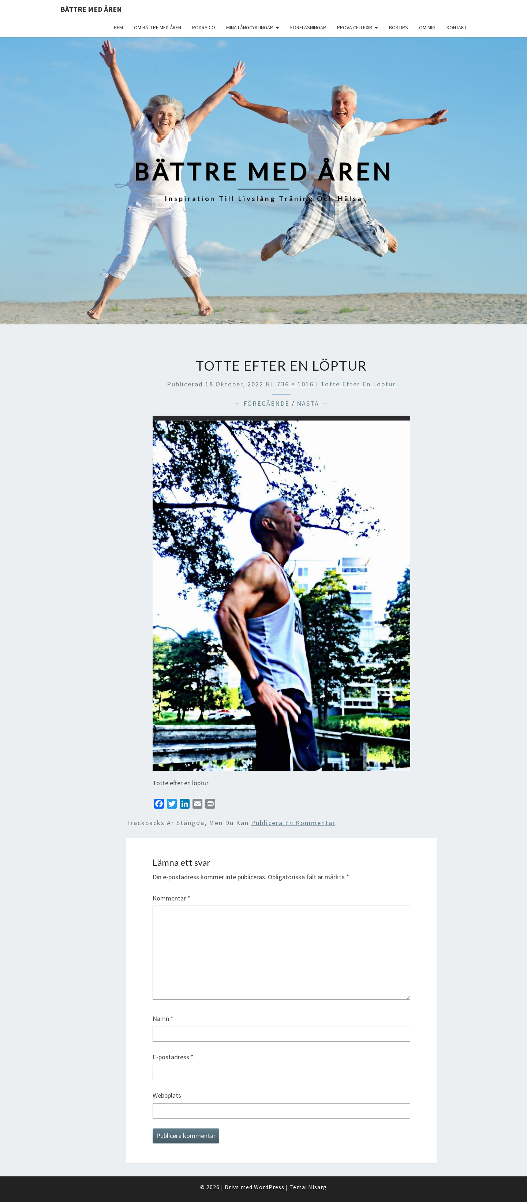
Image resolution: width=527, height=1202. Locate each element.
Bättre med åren (91, 9)
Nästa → (313, 403)
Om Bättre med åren (157, 27)
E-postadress (173, 1057)
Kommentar (171, 898)
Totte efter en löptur (358, 384)
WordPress (269, 1187)
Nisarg (317, 1187)
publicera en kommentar (293, 823)
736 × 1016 (295, 384)
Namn (163, 1018)
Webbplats (167, 1095)
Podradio (203, 27)
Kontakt (456, 27)
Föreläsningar (308, 27)
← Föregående (261, 403)
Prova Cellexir (354, 27)
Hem (118, 27)
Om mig (427, 27)
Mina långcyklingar (249, 27)
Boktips (398, 27)
